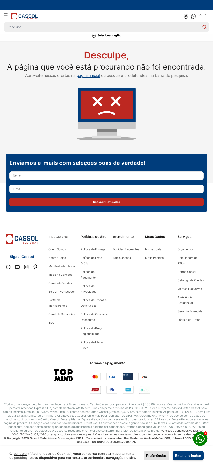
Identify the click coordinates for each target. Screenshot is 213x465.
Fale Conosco (122, 258)
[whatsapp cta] (193, 16)
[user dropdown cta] (200, 16)
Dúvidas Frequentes (126, 249)
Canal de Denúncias (61, 314)
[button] (106, 36)
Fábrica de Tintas (189, 320)
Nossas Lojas (57, 258)
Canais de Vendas (60, 283)
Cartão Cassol (187, 272)
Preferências (156, 455)
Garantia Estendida (190, 311)
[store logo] (24, 16)
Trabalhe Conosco (60, 274)
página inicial (88, 75)
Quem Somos (57, 249)
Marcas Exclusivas (190, 289)
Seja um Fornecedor (61, 291)
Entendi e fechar (188, 455)
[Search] (204, 27)
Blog (51, 322)
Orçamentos (185, 249)
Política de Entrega (93, 249)
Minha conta (153, 249)
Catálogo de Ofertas (191, 280)
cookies (20, 458)
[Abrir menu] (7, 16)
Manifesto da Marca (61, 266)
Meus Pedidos (154, 258)
